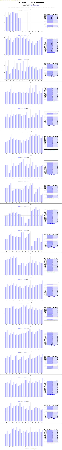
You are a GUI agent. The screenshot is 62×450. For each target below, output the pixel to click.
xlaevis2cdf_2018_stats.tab (51, 223)
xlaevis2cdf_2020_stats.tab (51, 174)
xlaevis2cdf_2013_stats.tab (51, 345)
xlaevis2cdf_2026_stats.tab (51, 27)
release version (32, 5)
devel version (37, 5)
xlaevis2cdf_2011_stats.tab (51, 394)
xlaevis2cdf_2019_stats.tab (51, 198)
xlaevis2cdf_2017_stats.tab (51, 247)
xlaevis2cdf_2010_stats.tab (51, 418)
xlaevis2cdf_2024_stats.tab (51, 76)
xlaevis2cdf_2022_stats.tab (51, 125)
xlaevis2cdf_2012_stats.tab (51, 369)
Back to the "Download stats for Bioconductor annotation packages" (10, 0)
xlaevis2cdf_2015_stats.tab (51, 296)
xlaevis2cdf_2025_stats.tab (51, 52)
